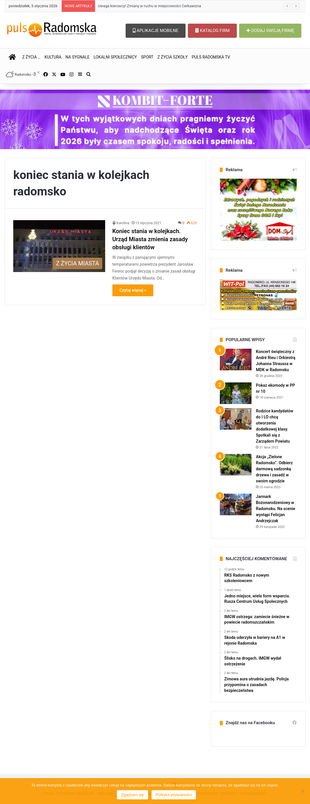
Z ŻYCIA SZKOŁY (172, 57)
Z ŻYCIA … (31, 57)
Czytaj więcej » (133, 290)
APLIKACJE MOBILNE (155, 30)
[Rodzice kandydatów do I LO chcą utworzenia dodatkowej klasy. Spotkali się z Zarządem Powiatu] (236, 419)
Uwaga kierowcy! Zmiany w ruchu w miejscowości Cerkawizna (149, 6)
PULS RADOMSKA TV (211, 57)
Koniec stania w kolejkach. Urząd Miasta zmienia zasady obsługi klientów (150, 239)
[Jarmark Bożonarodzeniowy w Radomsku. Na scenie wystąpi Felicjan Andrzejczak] (236, 504)
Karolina (123, 223)
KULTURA (52, 57)
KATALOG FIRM (212, 30)
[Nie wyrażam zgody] (303, 791)
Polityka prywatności (174, 794)
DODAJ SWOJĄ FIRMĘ (270, 30)
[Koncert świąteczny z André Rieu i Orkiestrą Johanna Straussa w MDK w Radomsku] (236, 359)
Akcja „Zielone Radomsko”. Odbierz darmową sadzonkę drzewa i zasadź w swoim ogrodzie (274, 468)
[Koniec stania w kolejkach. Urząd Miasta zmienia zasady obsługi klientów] (59, 246)
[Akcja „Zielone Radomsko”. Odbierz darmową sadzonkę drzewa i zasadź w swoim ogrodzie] (236, 464)
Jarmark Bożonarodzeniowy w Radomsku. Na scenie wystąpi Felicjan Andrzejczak (275, 508)
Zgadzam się (132, 794)
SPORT (147, 57)
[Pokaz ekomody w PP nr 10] (236, 393)
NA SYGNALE (77, 57)
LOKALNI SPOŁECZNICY (115, 57)
